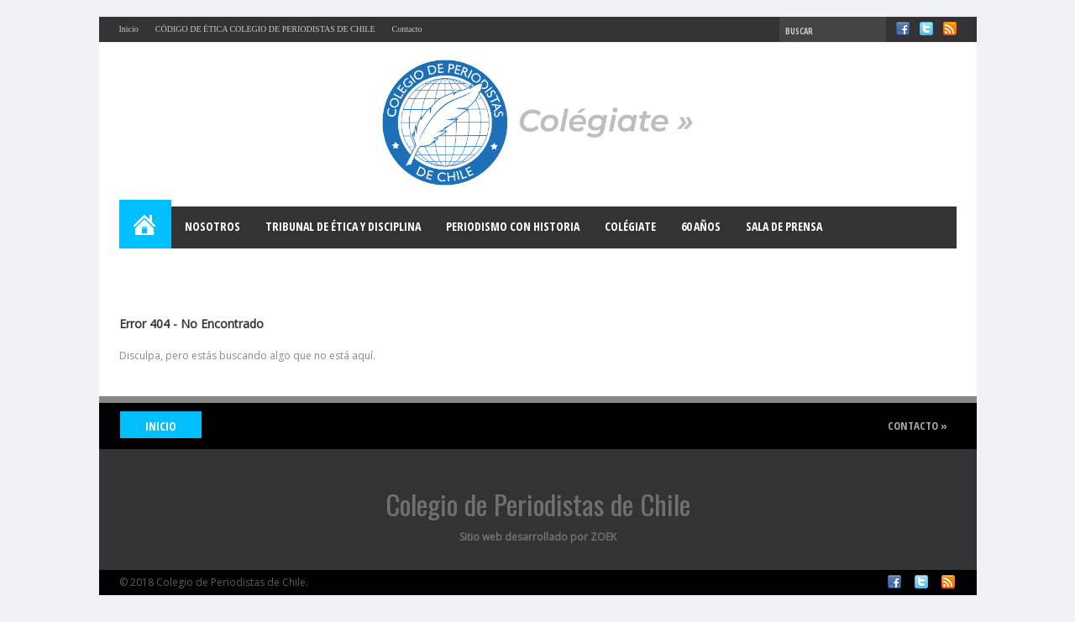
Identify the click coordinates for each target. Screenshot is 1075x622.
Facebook (903, 28)
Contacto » (917, 425)
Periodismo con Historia (512, 226)
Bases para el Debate (186, 268)
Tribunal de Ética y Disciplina (343, 226)
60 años (701, 226)
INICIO (160, 426)
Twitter (926, 28)
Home (146, 227)
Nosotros (212, 226)
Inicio (129, 29)
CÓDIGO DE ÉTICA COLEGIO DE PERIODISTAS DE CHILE (265, 29)
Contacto (407, 29)
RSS (950, 28)
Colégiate (630, 226)
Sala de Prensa (784, 226)
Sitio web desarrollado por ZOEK (537, 537)
